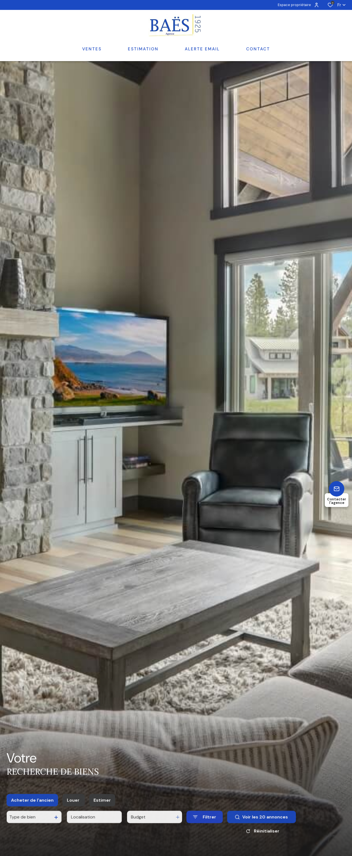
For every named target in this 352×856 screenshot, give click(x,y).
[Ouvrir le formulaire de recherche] (204, 831)
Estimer (102, 814)
